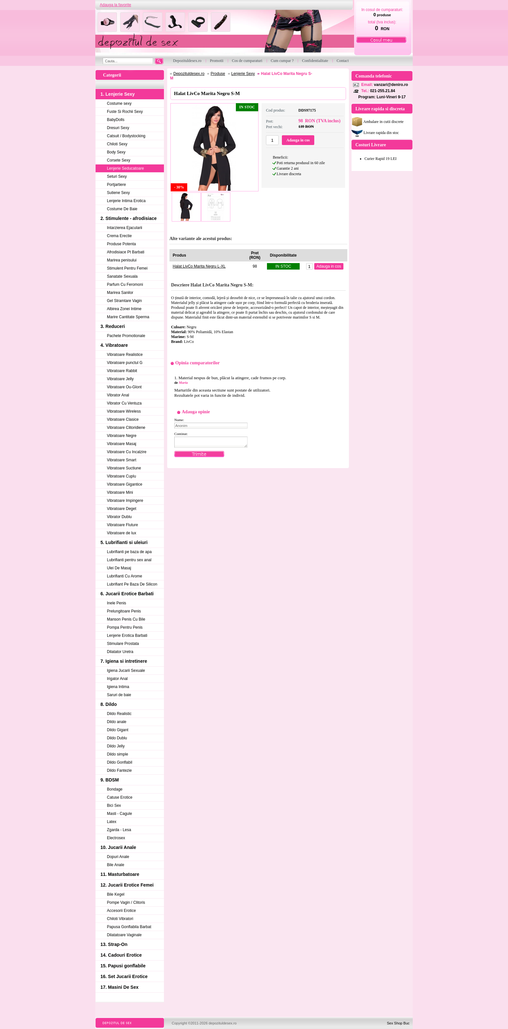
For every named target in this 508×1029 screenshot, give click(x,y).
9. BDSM (109, 779)
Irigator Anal (117, 678)
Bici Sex (114, 805)
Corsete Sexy (118, 160)
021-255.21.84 (382, 91)
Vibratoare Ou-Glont (124, 387)
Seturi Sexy (117, 176)
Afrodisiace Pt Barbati (125, 252)
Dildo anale (116, 722)
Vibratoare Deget (121, 508)
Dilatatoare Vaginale (124, 935)
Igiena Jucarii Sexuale (126, 670)
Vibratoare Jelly (120, 379)
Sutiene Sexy (118, 192)
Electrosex (116, 838)
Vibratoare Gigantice (124, 484)
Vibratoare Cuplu (121, 476)
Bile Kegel (115, 894)
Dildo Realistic (119, 713)
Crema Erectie (119, 236)
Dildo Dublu (117, 738)
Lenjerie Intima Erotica (126, 201)
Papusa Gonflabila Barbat (129, 927)
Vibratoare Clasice (123, 419)
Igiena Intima (118, 686)
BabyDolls (115, 119)
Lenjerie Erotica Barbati (127, 635)
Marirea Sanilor (120, 292)
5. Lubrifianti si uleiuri (123, 542)
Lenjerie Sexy (243, 73)
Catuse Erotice (120, 797)
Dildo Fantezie (119, 770)
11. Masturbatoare (119, 874)
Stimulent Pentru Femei (127, 268)
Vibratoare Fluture (122, 525)
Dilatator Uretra (120, 651)
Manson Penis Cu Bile (126, 619)
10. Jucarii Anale (118, 847)
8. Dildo (108, 704)
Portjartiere (116, 184)
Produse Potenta (121, 244)
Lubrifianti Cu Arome (124, 576)
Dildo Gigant (117, 730)
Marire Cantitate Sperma (128, 317)
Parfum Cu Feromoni (125, 284)
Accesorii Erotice (121, 910)
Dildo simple (117, 754)
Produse (218, 73)
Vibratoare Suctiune (124, 468)
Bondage (114, 789)
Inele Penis (116, 603)
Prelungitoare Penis (124, 611)
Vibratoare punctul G (125, 362)
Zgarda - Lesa (119, 830)
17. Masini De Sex (119, 987)
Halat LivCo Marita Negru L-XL (199, 266)
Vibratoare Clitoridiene (126, 427)
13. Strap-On (113, 944)
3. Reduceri (112, 326)
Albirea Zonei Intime (124, 309)
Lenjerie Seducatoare (125, 168)
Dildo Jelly (116, 746)
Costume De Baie (122, 209)
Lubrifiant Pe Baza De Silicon (132, 584)
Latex (111, 821)
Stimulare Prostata (123, 643)
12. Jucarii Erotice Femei (127, 885)
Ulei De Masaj (119, 568)
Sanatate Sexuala (122, 276)
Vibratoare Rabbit (122, 371)
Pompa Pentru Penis (125, 627)
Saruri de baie (119, 695)
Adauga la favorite (115, 5)
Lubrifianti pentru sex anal (129, 560)
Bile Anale (115, 865)
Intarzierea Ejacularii (124, 227)
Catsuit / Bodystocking (126, 136)
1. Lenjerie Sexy (117, 94)
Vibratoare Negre (121, 435)
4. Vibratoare (114, 345)
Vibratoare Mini (120, 492)
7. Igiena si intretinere (123, 661)
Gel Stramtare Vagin (124, 300)
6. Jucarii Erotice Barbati (127, 593)
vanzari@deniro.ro (391, 84)
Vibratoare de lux (121, 533)
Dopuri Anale (118, 856)
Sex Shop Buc (398, 1023)
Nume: (179, 420)
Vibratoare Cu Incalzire (126, 452)
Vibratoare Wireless (124, 411)
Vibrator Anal (118, 395)
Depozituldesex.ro (188, 73)
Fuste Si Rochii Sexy (125, 111)
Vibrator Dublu (119, 516)
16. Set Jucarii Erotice (124, 976)
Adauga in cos (298, 140)
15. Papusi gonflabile (122, 965)
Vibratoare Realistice (125, 354)
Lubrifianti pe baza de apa (129, 552)
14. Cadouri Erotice (121, 955)
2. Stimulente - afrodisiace (128, 218)
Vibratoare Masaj (121, 444)
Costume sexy (119, 103)
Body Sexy (116, 152)
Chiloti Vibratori (120, 918)
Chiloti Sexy (117, 144)
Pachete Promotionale (126, 335)
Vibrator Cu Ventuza (124, 403)
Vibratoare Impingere (125, 500)
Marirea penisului (121, 260)
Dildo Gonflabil (119, 762)
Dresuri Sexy (118, 128)
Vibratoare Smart (121, 460)
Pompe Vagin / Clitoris (126, 902)
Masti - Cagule (119, 813)
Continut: (181, 434)
